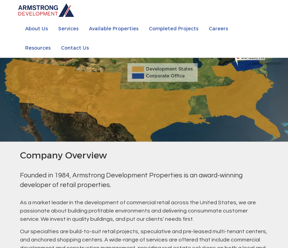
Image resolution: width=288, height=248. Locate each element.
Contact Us (75, 48)
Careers (218, 28)
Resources (38, 48)
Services (68, 28)
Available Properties (113, 28)
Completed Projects (173, 28)
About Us (36, 28)
